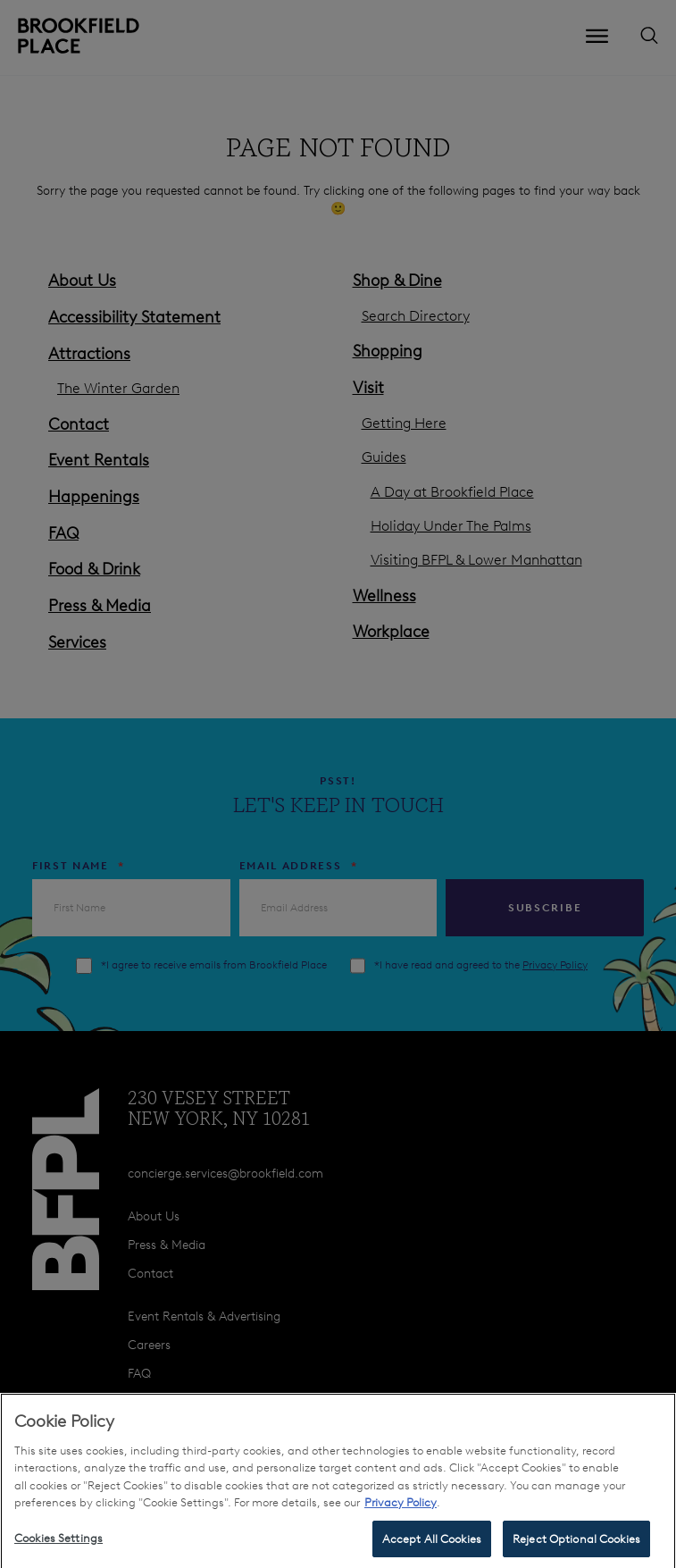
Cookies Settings (58, 1545)
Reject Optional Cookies (576, 1546)
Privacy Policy (400, 1510)
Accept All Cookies (431, 1546)
